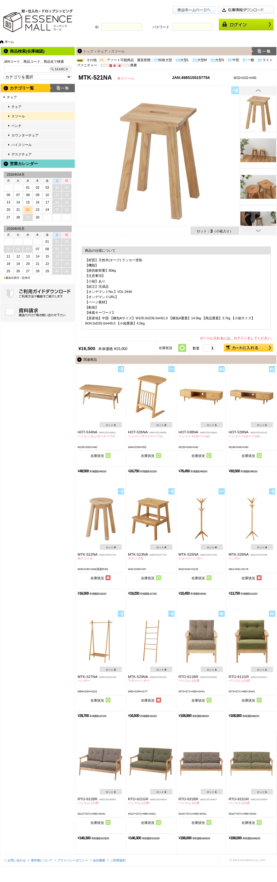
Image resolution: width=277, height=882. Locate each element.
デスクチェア (21, 154)
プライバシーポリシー (72, 860)
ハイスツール (21, 145)
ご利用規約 (118, 860)
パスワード (160, 27)
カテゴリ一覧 (22, 88)
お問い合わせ (16, 860)
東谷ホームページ (193, 10)
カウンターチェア (24, 135)
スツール (18, 116)
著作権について (41, 860)
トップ (88, 51)
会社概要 (99, 860)
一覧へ (264, 51)
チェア (12, 97)
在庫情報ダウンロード (246, 10)
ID (96, 27)
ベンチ (16, 126)
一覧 (62, 88)
